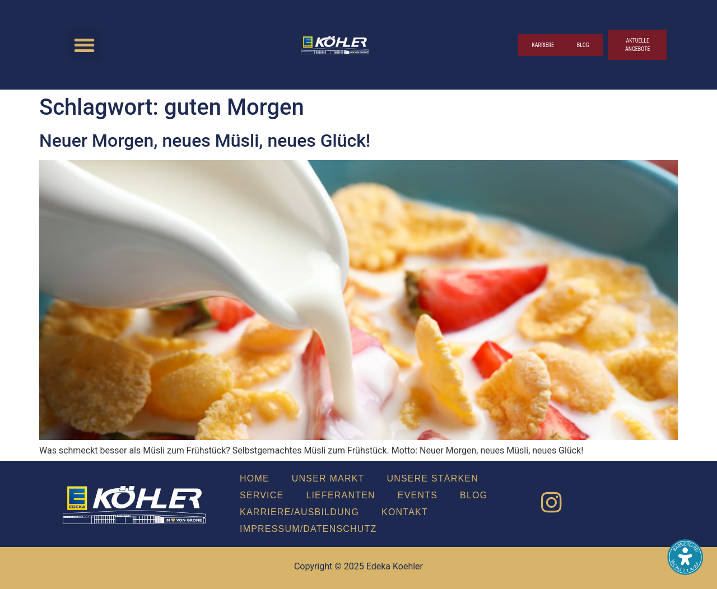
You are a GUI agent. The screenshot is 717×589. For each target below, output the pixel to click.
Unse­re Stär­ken (432, 478)
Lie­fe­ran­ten (340, 495)
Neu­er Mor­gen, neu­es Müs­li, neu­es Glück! (204, 140)
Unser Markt (328, 478)
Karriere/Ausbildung (299, 512)
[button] (84, 45)
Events (417, 495)
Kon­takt (404, 512)
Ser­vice (261, 495)
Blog (473, 495)
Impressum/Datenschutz (308, 529)
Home (254, 478)
